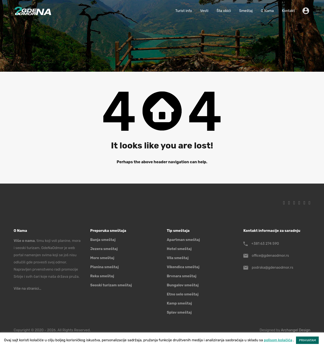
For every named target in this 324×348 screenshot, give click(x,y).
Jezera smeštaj (104, 249)
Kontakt (288, 11)
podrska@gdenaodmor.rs (272, 267)
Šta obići (224, 11)
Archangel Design (295, 330)
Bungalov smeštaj (183, 285)
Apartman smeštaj (183, 240)
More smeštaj (102, 258)
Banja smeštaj (103, 240)
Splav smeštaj (179, 312)
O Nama (267, 11)
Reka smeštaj (102, 276)
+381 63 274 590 (265, 243)
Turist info (183, 11)
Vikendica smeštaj (183, 267)
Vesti (204, 11)
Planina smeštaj (104, 267)
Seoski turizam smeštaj (111, 285)
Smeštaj (246, 11)
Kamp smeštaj (179, 303)
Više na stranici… (27, 288)
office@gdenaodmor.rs (270, 255)
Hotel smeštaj (179, 249)
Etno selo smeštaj (182, 294)
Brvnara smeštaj (181, 276)
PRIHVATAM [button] (307, 340)
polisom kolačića (278, 340)
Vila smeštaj (178, 258)
